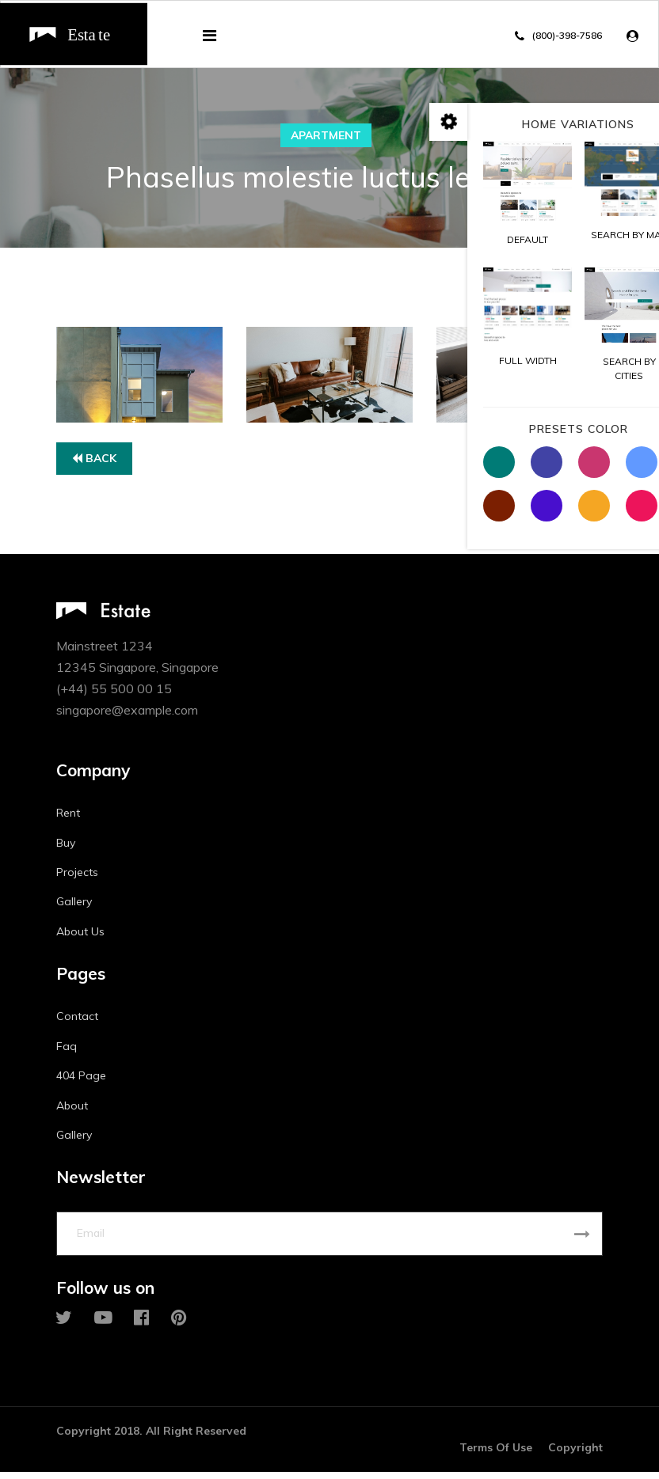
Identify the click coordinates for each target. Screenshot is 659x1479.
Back (94, 461)
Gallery (74, 905)
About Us (80, 934)
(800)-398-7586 (567, 35)
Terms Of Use (495, 1454)
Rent (68, 817)
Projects (77, 875)
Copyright (575, 1454)
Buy (65, 846)
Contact (77, 1020)
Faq (66, 1049)
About (72, 1109)
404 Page (81, 1079)
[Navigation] (209, 35)
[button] (636, 36)
